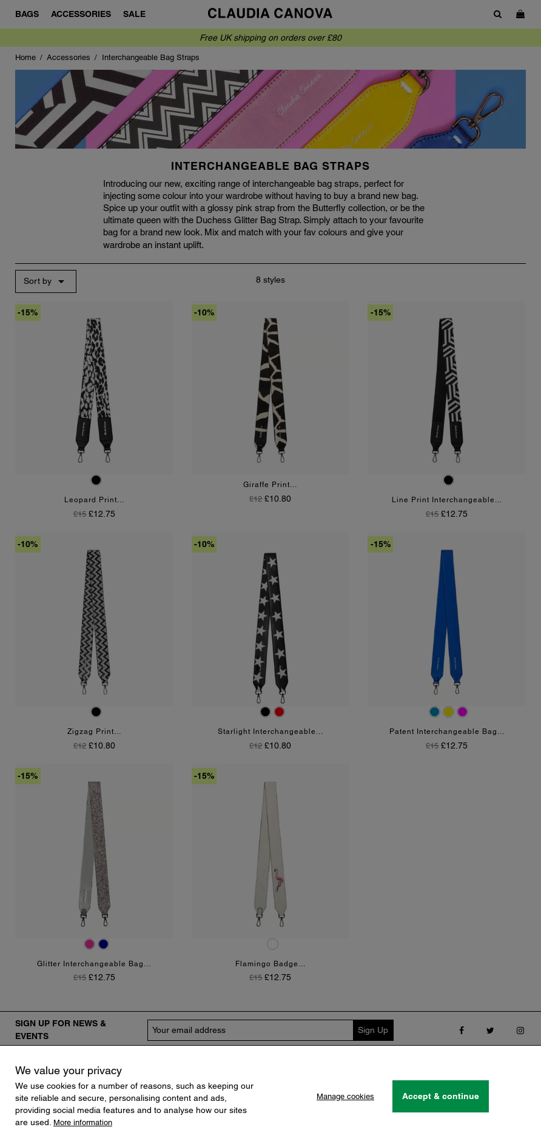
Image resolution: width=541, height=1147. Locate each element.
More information (82, 1122)
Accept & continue (440, 1096)
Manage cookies (345, 1096)
